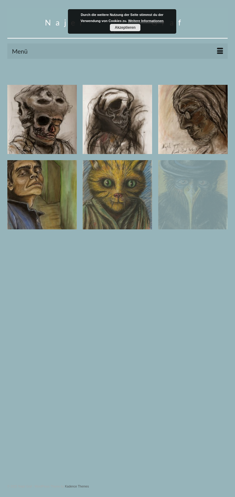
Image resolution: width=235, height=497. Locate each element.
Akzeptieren (125, 27)
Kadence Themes (77, 486)
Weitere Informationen (146, 21)
